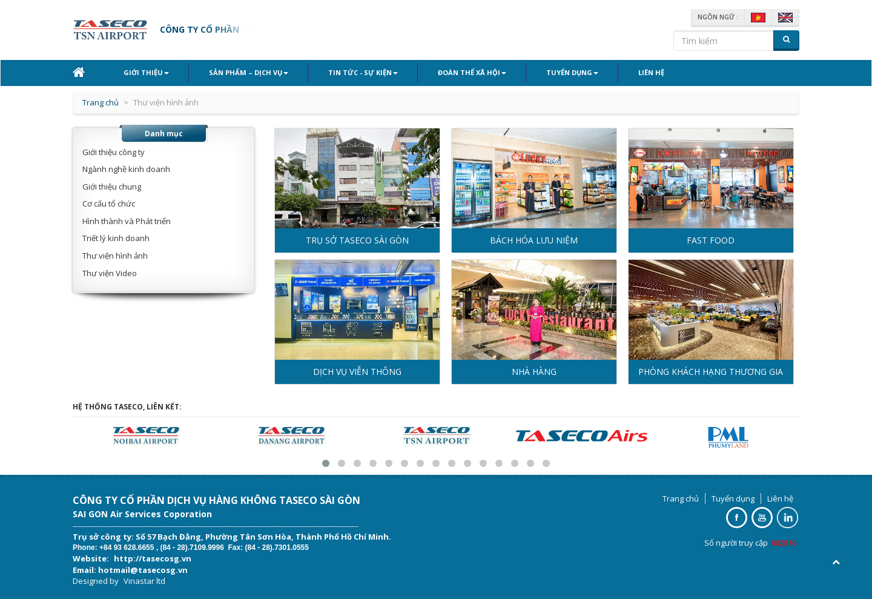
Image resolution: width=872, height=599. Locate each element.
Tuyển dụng (572, 72)
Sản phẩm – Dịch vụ (248, 72)
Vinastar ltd (144, 580)
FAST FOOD (711, 240)
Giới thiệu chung (111, 186)
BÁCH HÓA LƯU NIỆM (534, 240)
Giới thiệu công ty (113, 152)
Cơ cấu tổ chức (108, 203)
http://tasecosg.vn (152, 558)
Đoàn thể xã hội (472, 72)
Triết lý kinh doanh (116, 238)
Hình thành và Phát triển (126, 221)
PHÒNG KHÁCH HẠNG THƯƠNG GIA (710, 371)
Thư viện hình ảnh (115, 255)
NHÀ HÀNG (534, 371)
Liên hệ (651, 72)
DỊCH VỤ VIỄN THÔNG (357, 371)
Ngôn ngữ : (718, 17)
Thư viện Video (109, 273)
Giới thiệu (146, 72)
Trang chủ (100, 102)
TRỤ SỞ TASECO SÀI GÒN (357, 240)
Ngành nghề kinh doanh (126, 169)
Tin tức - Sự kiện (363, 72)
